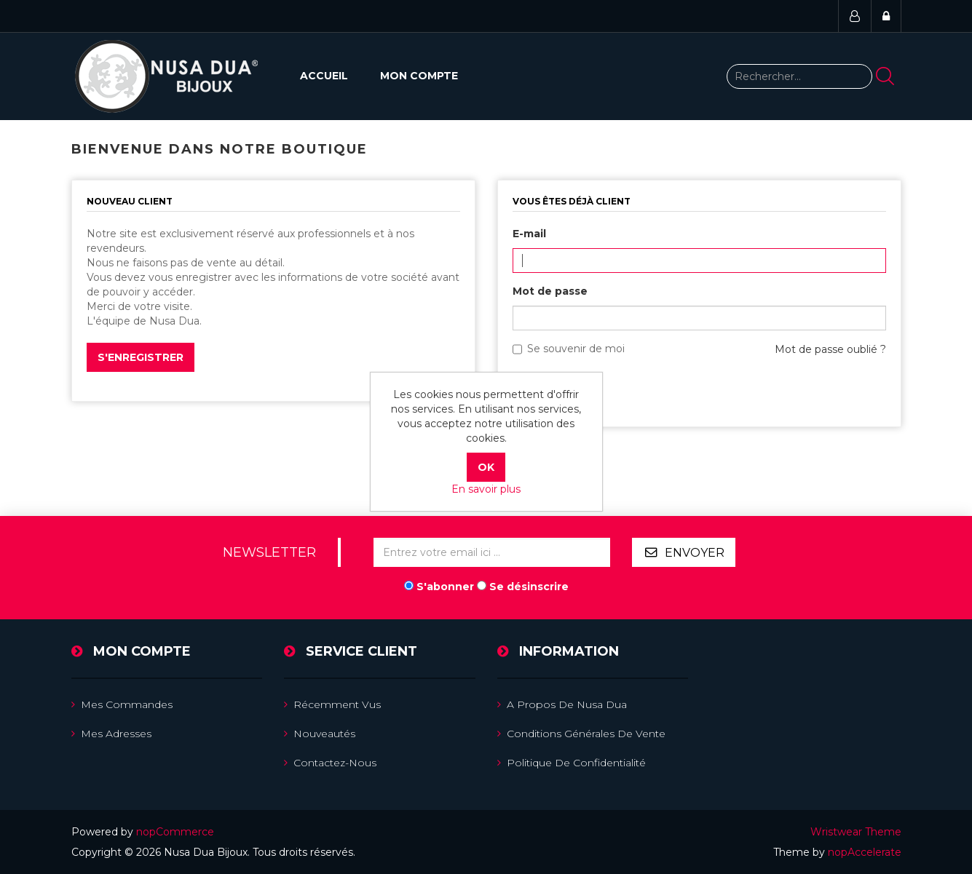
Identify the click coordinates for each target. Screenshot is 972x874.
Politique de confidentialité (571, 762)
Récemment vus (332, 704)
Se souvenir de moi (576, 348)
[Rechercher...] (799, 76)
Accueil (324, 75)
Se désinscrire (529, 586)
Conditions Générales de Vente (581, 733)
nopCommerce (175, 831)
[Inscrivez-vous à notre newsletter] (492, 552)
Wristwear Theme (855, 831)
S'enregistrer (140, 357)
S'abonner (445, 586)
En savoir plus (486, 489)
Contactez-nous (330, 762)
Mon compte (419, 75)
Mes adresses (111, 733)
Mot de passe (550, 291)
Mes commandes (122, 704)
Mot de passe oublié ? (830, 349)
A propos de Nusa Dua (562, 704)
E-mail (529, 233)
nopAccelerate (864, 852)
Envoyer (694, 553)
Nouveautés (319, 733)
